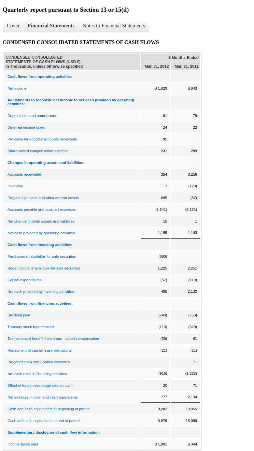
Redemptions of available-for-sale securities (43, 268)
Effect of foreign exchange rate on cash (40, 385)
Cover (13, 25)
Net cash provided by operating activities (41, 233)
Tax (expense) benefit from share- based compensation (53, 339)
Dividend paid (18, 315)
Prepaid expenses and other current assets (43, 198)
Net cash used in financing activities (37, 374)
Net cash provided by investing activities (40, 292)
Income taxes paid (22, 444)
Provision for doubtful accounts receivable (42, 139)
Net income (16, 88)
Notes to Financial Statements (114, 25)
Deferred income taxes (26, 127)
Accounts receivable (24, 174)
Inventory (15, 186)
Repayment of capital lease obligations (39, 350)
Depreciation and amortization (32, 116)
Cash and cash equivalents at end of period (43, 421)
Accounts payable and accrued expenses (41, 209)
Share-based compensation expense (37, 151)
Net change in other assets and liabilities (41, 221)
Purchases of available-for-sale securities (41, 256)
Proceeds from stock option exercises (38, 362)
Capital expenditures (24, 280)
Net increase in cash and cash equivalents (42, 397)
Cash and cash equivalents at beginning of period (48, 409)
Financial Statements (51, 25)
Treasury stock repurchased (30, 327)
